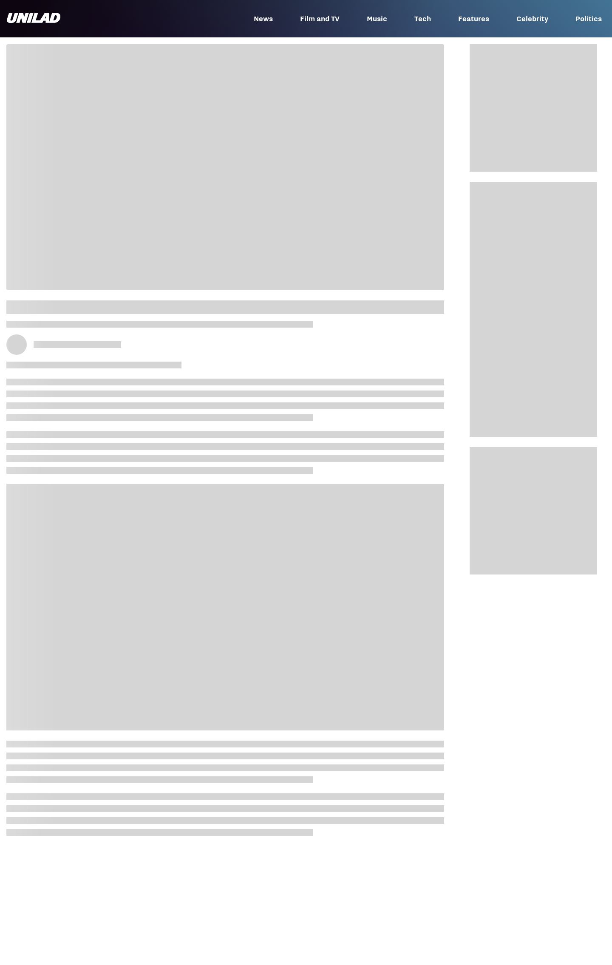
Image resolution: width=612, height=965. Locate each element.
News (263, 18)
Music (377, 18)
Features (473, 18)
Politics (588, 18)
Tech (422, 18)
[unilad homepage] (33, 19)
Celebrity (532, 18)
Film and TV (320, 18)
